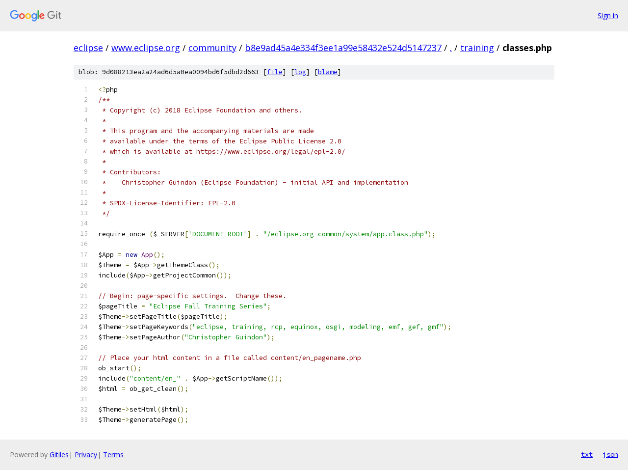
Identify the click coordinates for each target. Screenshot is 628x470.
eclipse (88, 48)
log (300, 72)
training (477, 48)
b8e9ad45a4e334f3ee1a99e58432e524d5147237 (343, 48)
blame (328, 72)
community (212, 48)
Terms (113, 454)
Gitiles (59, 454)
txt (587, 454)
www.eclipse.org (145, 48)
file (275, 72)
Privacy (86, 454)
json (610, 454)
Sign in (608, 15)
